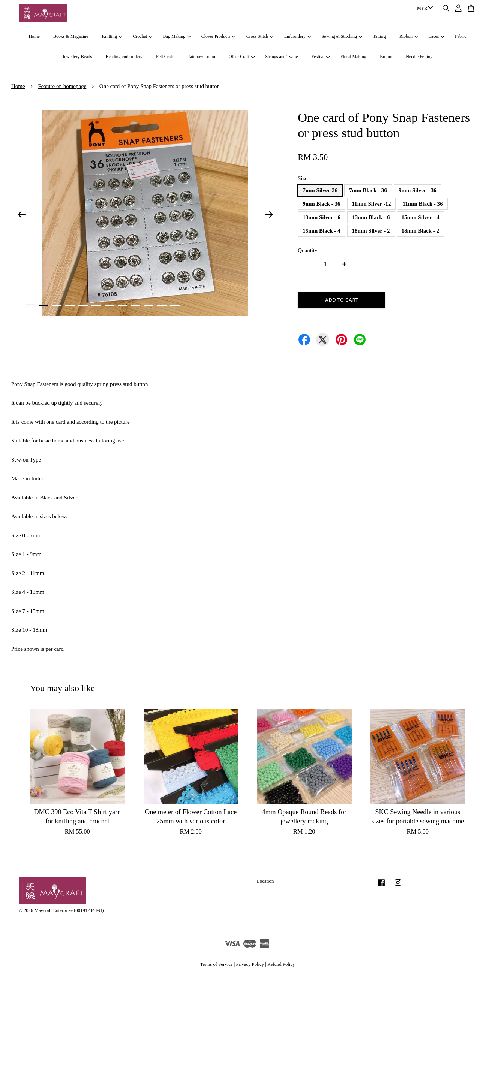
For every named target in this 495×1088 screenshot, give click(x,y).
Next (269, 214)
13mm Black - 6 (371, 217)
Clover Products (218, 36)
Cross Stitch (260, 36)
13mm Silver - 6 (321, 217)
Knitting (112, 36)
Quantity (308, 250)
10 (148, 305)
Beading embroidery (123, 56)
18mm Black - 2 (420, 231)
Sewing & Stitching (341, 36)
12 (175, 305)
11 (161, 305)
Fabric (460, 36)
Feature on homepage (62, 86)
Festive (321, 56)
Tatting (379, 36)
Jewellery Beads (77, 56)
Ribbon (408, 36)
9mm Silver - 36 (417, 190)
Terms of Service (216, 964)
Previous (21, 214)
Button (386, 56)
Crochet (142, 36)
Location (265, 881)
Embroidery (297, 36)
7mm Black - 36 (368, 190)
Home (33, 36)
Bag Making (177, 36)
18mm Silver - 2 (371, 231)
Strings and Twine (281, 56)
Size (303, 178)
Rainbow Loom (201, 56)
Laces (436, 36)
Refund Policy (281, 964)
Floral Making (353, 56)
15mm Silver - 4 (421, 217)
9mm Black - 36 (321, 204)
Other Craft (242, 56)
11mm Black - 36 (422, 204)
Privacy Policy (250, 964)
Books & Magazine (70, 36)
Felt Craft (164, 56)
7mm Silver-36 (320, 190)
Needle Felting (419, 56)
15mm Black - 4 (321, 231)
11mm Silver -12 (371, 204)
